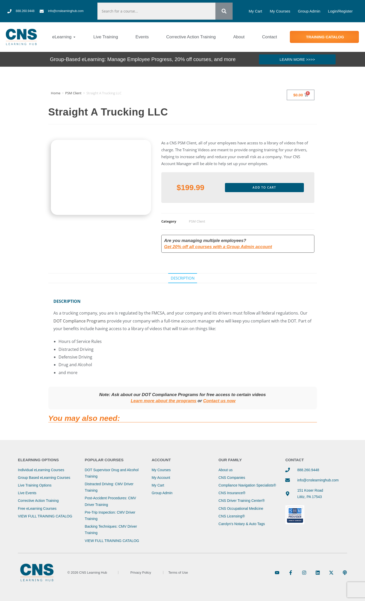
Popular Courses (104, 460)
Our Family (230, 460)
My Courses (280, 11)
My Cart (255, 11)
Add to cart (264, 187)
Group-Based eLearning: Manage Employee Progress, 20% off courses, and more (143, 59)
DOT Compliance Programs (79, 321)
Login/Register (340, 11)
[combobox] (156, 11)
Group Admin (309, 11)
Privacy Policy (140, 572)
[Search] (224, 11)
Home (55, 93)
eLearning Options (38, 460)
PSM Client (73, 93)
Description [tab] (183, 278)
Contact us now (219, 400)
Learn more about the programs (163, 400)
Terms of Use (178, 572)
